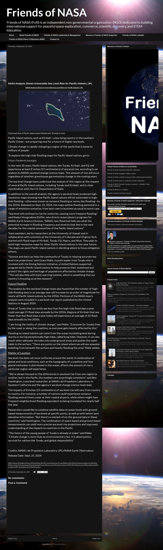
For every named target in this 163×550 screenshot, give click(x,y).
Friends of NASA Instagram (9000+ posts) (121, 173)
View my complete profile (115, 252)
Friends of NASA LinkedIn (133, 35)
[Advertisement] (54, 66)
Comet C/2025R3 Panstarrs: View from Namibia (132, 305)
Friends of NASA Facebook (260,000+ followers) (123, 170)
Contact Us (54, 39)
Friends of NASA (46, 12)
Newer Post (12, 538)
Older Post (96, 538)
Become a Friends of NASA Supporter (101, 35)
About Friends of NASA (29, 35)
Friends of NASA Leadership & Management (62, 35)
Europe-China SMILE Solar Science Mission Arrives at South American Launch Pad (134, 328)
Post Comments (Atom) (58, 544)
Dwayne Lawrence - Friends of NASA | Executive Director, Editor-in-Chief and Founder (130, 242)
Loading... (110, 262)
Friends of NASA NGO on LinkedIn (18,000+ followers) (125, 181)
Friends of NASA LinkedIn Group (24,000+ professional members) (129, 177)
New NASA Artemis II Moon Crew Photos (130, 361)
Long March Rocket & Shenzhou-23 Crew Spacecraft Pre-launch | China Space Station (134, 350)
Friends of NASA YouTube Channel (119, 193)
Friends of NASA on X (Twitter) (117, 190)
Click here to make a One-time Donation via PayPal (124, 224)
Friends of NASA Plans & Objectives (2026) (27, 39)
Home (11, 35)
